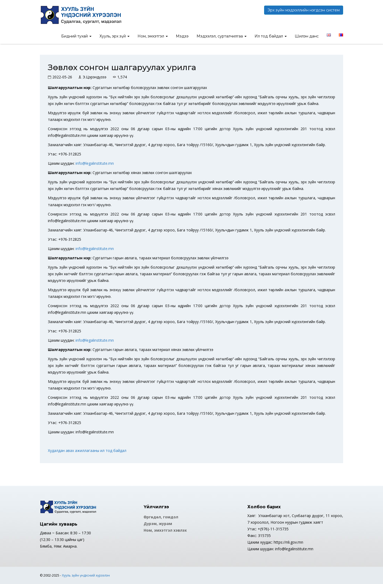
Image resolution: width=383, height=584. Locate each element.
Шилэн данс (307, 36)
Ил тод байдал (271, 36)
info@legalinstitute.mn (95, 163)
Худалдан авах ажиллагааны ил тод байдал (87, 450)
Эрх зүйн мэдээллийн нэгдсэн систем (304, 10)
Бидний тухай (76, 36)
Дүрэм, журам (158, 523)
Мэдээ (182, 36)
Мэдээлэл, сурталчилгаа (222, 36)
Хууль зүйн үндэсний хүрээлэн (86, 575)
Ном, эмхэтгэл (153, 36)
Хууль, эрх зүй (114, 36)
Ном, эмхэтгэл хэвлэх (165, 530)
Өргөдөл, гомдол (161, 516)
